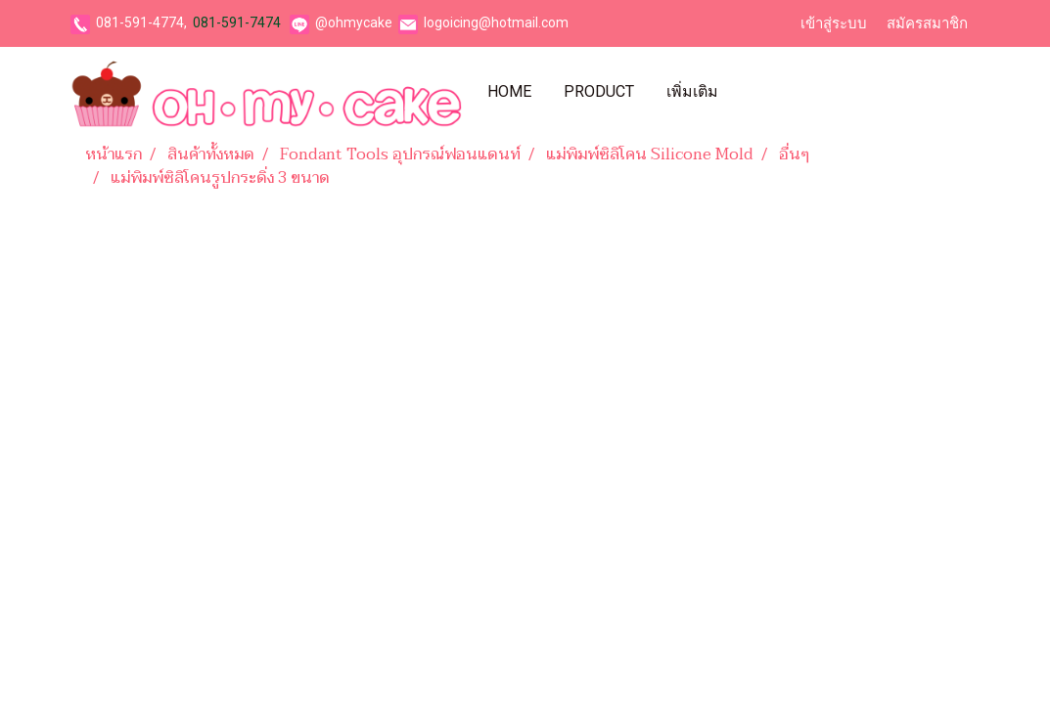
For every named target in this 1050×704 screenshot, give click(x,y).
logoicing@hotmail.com (496, 22)
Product (599, 91)
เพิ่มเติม (692, 91)
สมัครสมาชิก (927, 23)
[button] (751, 92)
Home (509, 91)
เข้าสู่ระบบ (833, 23)
